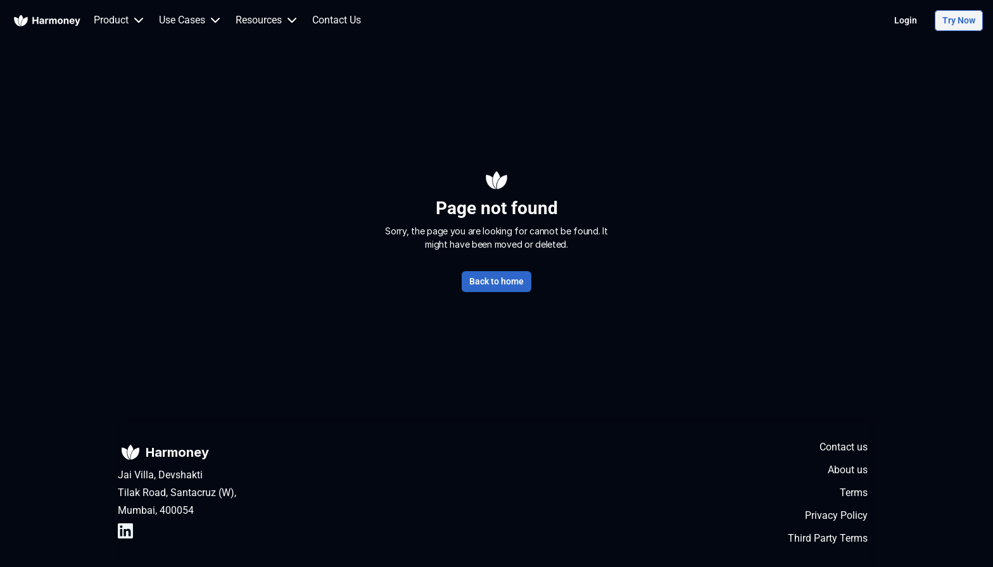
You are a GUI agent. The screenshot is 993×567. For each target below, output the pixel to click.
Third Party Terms (828, 538)
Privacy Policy (836, 515)
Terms (854, 493)
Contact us (843, 447)
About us (848, 470)
